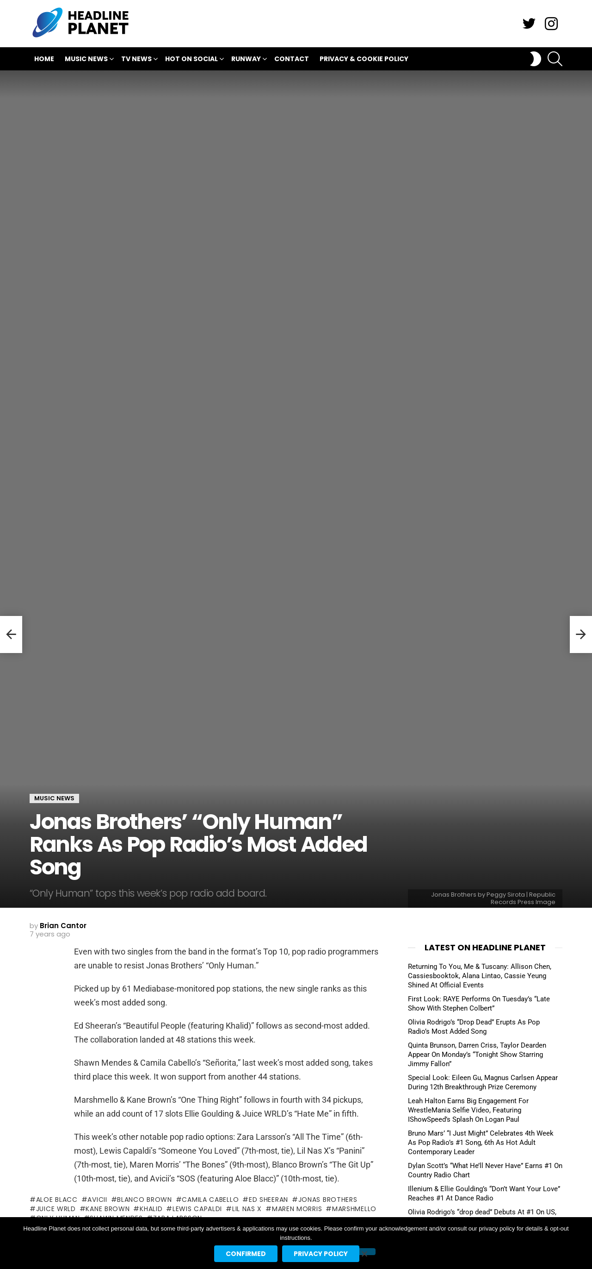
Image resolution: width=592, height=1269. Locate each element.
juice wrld (56, 1208)
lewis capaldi (197, 1208)
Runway (246, 60)
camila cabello (210, 1199)
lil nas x (247, 1208)
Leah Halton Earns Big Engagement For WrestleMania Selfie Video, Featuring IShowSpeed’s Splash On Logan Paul (468, 1110)
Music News (86, 60)
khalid (151, 1208)
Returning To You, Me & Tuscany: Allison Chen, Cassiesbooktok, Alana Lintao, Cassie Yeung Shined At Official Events (479, 975)
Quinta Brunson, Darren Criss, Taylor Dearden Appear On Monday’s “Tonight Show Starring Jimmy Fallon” (477, 1054)
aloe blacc (57, 1199)
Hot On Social (191, 60)
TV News (136, 60)
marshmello (354, 1208)
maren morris (297, 1208)
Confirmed (246, 1253)
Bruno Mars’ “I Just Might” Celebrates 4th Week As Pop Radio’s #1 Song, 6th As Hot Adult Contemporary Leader (481, 1142)
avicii (97, 1199)
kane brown (108, 1208)
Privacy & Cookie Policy (364, 58)
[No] (364, 1251)
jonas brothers (328, 1199)
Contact (291, 58)
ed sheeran (268, 1199)
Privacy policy (321, 1253)
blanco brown (144, 1199)
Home (44, 58)
